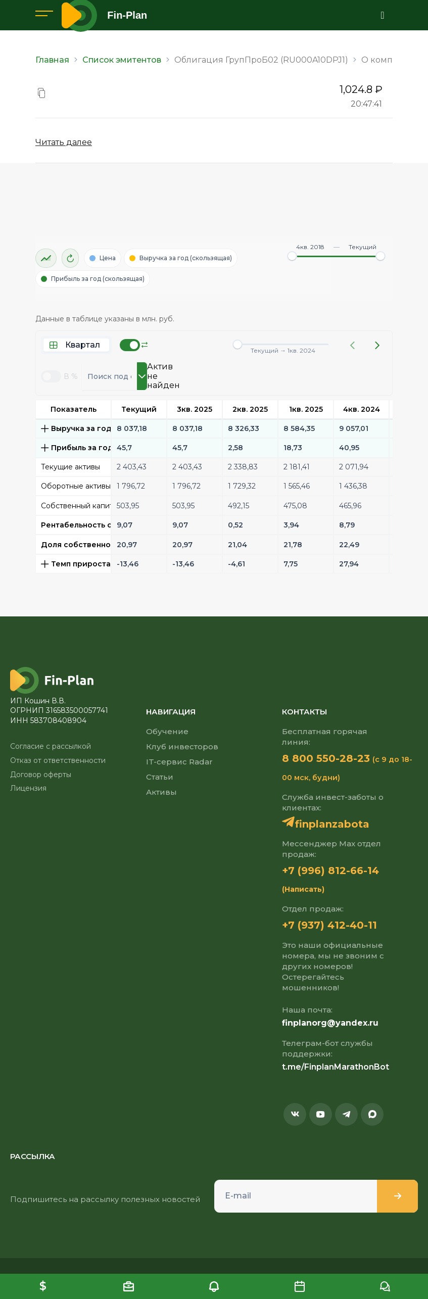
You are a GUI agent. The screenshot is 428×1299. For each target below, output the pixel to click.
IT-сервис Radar (179, 761)
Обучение (167, 731)
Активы (161, 792)
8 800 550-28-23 (326, 758)
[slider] (292, 256)
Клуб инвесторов (182, 746)
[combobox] (109, 376)
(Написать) (303, 889)
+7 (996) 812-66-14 (330, 870)
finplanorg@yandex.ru (330, 1023)
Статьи (159, 777)
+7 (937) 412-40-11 (329, 925)
